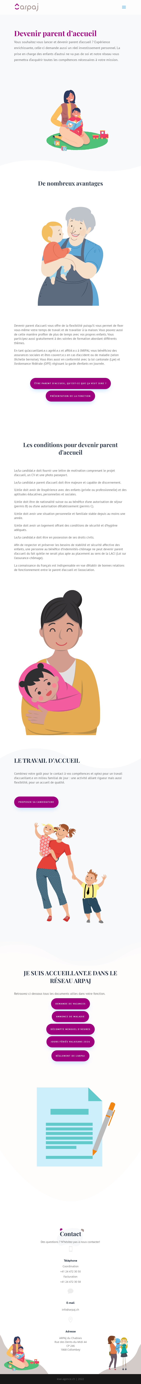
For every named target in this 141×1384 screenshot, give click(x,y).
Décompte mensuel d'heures (70, 1029)
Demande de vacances (70, 1003)
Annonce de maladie (70, 1016)
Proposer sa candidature (36, 802)
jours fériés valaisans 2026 (70, 1041)
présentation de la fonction (70, 396)
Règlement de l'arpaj (70, 1055)
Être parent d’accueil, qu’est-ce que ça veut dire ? (70, 383)
